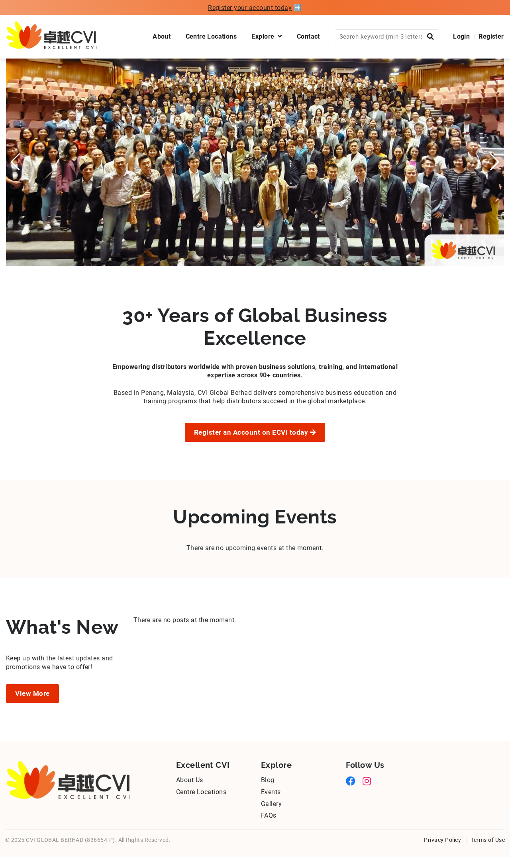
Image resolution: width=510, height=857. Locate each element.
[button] (15, 162)
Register (491, 36)
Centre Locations (211, 36)
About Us (189, 780)
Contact (308, 36)
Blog (268, 780)
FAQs (269, 815)
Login (461, 36)
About (162, 36)
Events (271, 792)
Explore (266, 36)
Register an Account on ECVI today (255, 432)
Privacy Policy (442, 840)
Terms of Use (488, 840)
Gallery (271, 804)
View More (32, 693)
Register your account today (250, 8)
